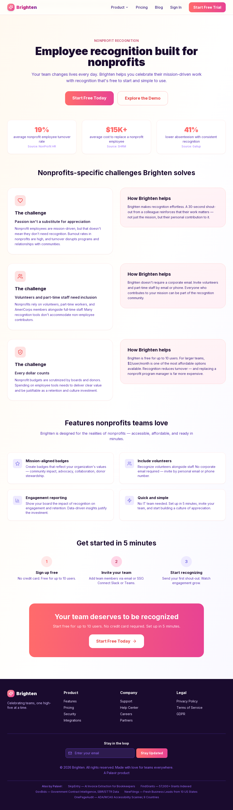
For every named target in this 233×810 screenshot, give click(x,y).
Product (120, 7)
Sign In (176, 7)
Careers (126, 714)
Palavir (112, 773)
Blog (159, 7)
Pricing (142, 7)
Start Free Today (89, 98)
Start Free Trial (207, 7)
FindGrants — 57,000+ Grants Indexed (166, 786)
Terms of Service (190, 707)
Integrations (72, 720)
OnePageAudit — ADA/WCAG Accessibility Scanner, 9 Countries (116, 797)
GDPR (181, 714)
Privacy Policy (187, 701)
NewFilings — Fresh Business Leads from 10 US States (161, 791)
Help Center (129, 707)
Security (70, 714)
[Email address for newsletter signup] (100, 753)
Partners (126, 720)
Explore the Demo (142, 98)
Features (70, 701)
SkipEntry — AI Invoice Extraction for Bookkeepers (101, 786)
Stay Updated (152, 753)
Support (126, 701)
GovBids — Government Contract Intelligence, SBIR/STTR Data (77, 791)
